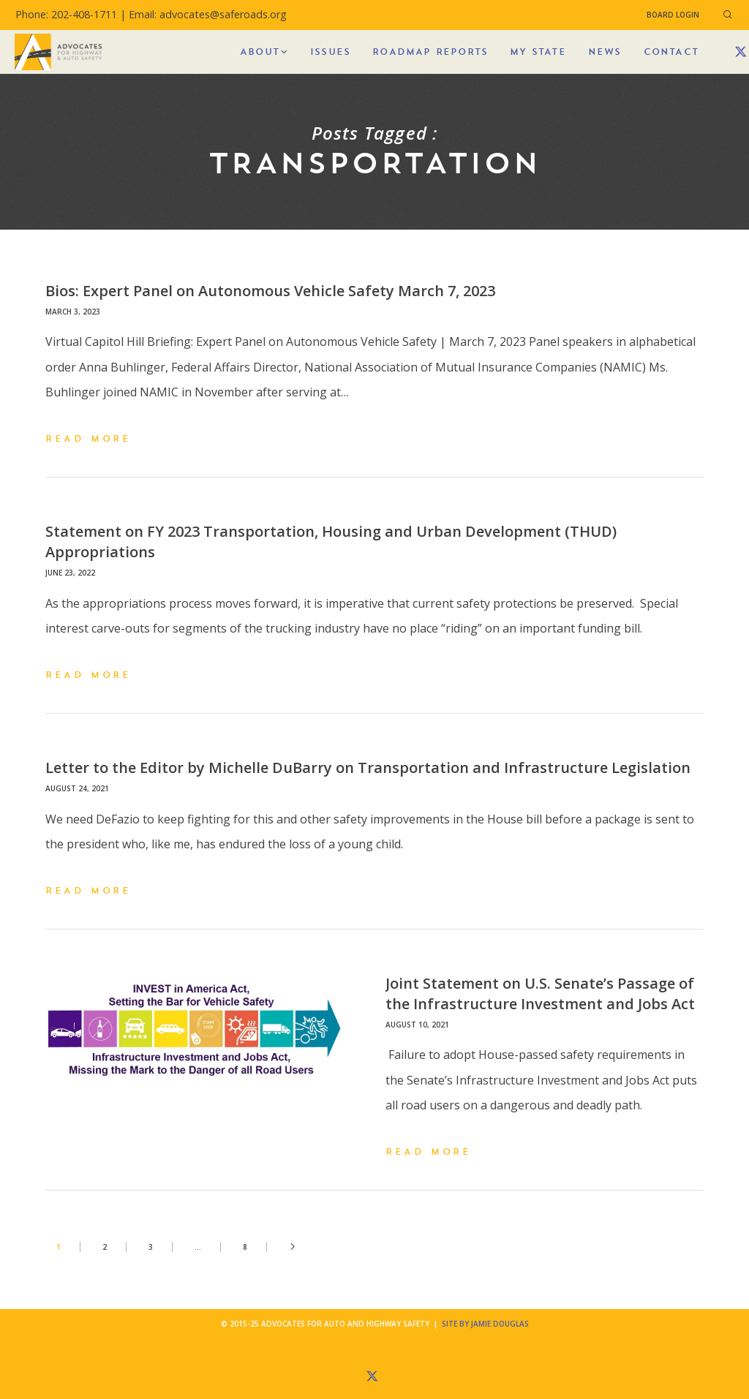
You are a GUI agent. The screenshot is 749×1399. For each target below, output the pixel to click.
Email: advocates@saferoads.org (208, 14)
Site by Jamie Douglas (485, 1324)
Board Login (673, 15)
